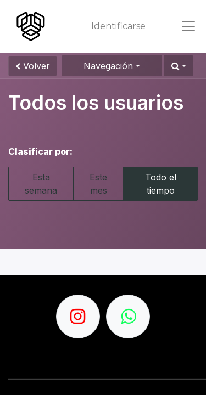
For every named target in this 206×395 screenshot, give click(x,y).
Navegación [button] (108, 65)
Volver (32, 65)
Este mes (98, 184)
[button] (178, 65)
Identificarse (118, 26)
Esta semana (41, 184)
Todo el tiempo (160, 184)
